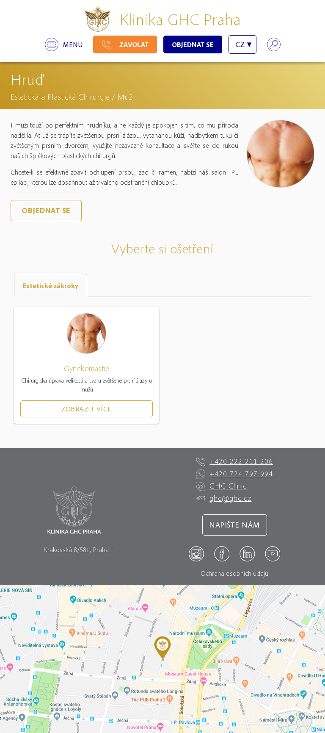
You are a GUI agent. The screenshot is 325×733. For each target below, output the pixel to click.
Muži (125, 96)
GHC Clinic (221, 486)
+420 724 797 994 (234, 474)
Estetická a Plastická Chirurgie (60, 96)
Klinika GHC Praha (180, 18)
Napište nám (234, 525)
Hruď (27, 79)
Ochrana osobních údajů (234, 573)
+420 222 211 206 (234, 461)
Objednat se (193, 44)
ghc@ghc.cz (223, 498)
